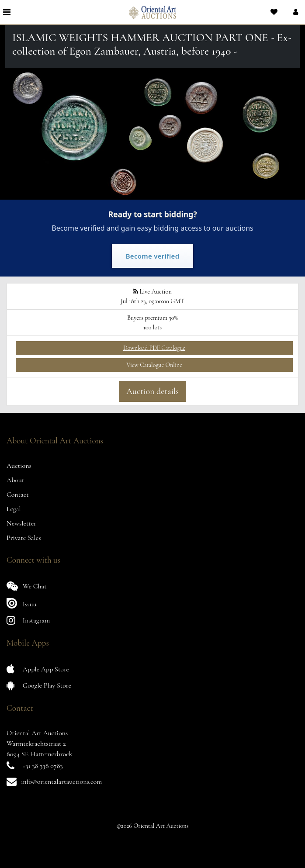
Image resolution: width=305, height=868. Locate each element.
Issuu (22, 603)
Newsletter (21, 523)
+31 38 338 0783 (43, 765)
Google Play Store (39, 685)
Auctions (19, 465)
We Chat (27, 586)
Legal (14, 509)
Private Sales (24, 537)
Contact (18, 494)
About (15, 480)
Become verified (153, 256)
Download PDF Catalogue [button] (154, 348)
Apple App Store (38, 669)
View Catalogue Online (154, 365)
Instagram (28, 620)
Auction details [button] (152, 391)
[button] (294, 12)
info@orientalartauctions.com (61, 781)
